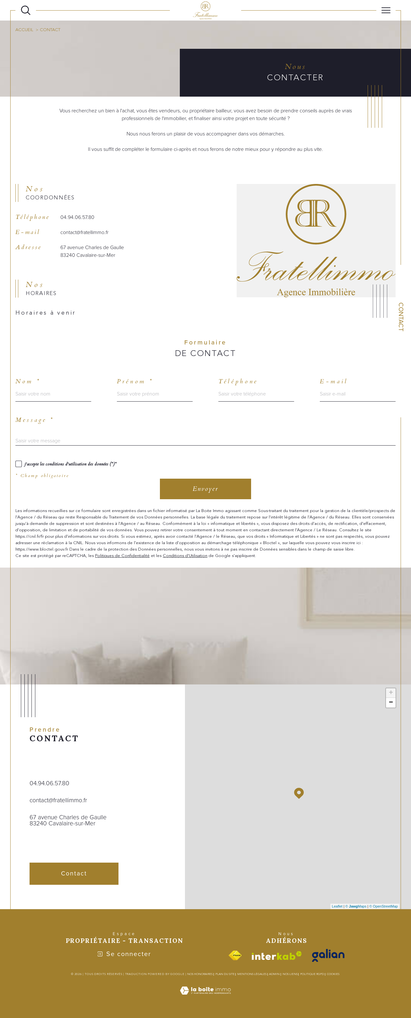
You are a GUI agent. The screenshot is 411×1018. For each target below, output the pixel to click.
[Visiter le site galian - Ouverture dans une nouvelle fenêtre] (328, 955)
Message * (34, 420)
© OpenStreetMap (383, 906)
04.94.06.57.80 (77, 217)
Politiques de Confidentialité (122, 556)
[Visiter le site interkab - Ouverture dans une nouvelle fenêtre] (277, 955)
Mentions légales (252, 974)
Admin (274, 974)
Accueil (24, 30)
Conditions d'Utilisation (185, 556)
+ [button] (391, 693)
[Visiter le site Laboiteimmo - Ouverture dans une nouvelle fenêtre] (205, 998)
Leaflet (337, 906)
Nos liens (290, 974)
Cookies (333, 974)
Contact (401, 316)
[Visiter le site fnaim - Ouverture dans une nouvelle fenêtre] (235, 955)
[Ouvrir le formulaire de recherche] (26, 10)
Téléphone (238, 381)
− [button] (391, 703)
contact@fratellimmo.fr (84, 232)
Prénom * (135, 381)
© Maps (356, 906)
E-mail (334, 381)
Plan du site (225, 974)
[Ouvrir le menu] (386, 10)
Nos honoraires (200, 974)
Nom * (27, 381)
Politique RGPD (312, 974)
